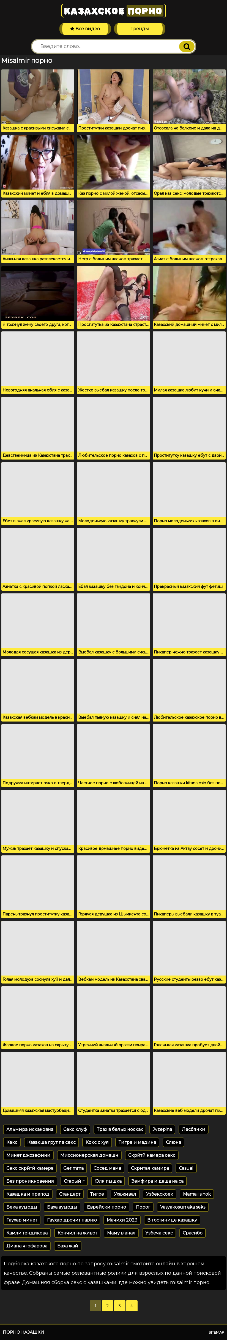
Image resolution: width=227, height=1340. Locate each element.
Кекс (11, 1142)
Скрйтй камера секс (151, 1155)
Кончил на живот (77, 1233)
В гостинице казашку (172, 1220)
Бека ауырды (21, 1207)
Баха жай (67, 1246)
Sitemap (216, 1332)
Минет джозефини (28, 1155)
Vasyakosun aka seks (182, 1207)
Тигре (97, 1194)
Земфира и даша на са (158, 1181)
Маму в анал (121, 1233)
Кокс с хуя (97, 1142)
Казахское (113, 11)
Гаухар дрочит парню (72, 1220)
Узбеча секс (159, 1233)
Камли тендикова (27, 1233)
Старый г (74, 1181)
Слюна (173, 1142)
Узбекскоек (159, 1194)
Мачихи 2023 (122, 1220)
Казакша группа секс (51, 1142)
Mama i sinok (197, 1194)
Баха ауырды (62, 1207)
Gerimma (73, 1168)
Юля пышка (108, 1181)
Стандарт (69, 1194)
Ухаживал (125, 1194)
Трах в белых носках (120, 1129)
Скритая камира (150, 1168)
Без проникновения (30, 1181)
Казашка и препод (27, 1194)
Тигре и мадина (137, 1142)
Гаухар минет (21, 1220)
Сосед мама (107, 1168)
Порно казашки (23, 1332)
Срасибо (193, 1233)
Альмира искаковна (29, 1129)
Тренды (140, 28)
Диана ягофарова (26, 1246)
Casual (186, 1168)
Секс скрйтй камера (29, 1168)
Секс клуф (75, 1129)
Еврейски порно (106, 1207)
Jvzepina (162, 1129)
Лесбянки (193, 1129)
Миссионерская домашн (89, 1155)
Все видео (85, 28)
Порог (143, 1207)
